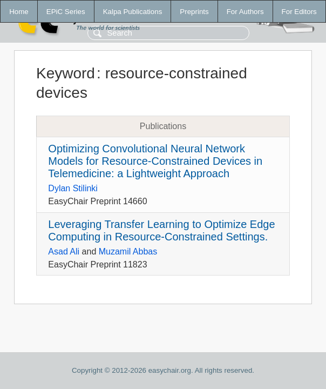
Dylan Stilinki (73, 188)
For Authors (245, 12)
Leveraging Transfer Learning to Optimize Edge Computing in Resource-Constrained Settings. (161, 230)
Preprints (194, 12)
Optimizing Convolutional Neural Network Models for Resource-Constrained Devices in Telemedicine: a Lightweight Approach (155, 161)
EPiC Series (65, 12)
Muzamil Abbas (128, 251)
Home (19, 12)
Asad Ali (63, 251)
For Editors (299, 12)
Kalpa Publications (132, 12)
